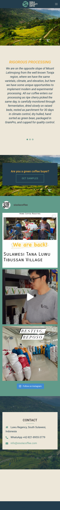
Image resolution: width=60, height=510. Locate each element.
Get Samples (30, 178)
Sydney (37, 507)
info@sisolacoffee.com (24, 443)
